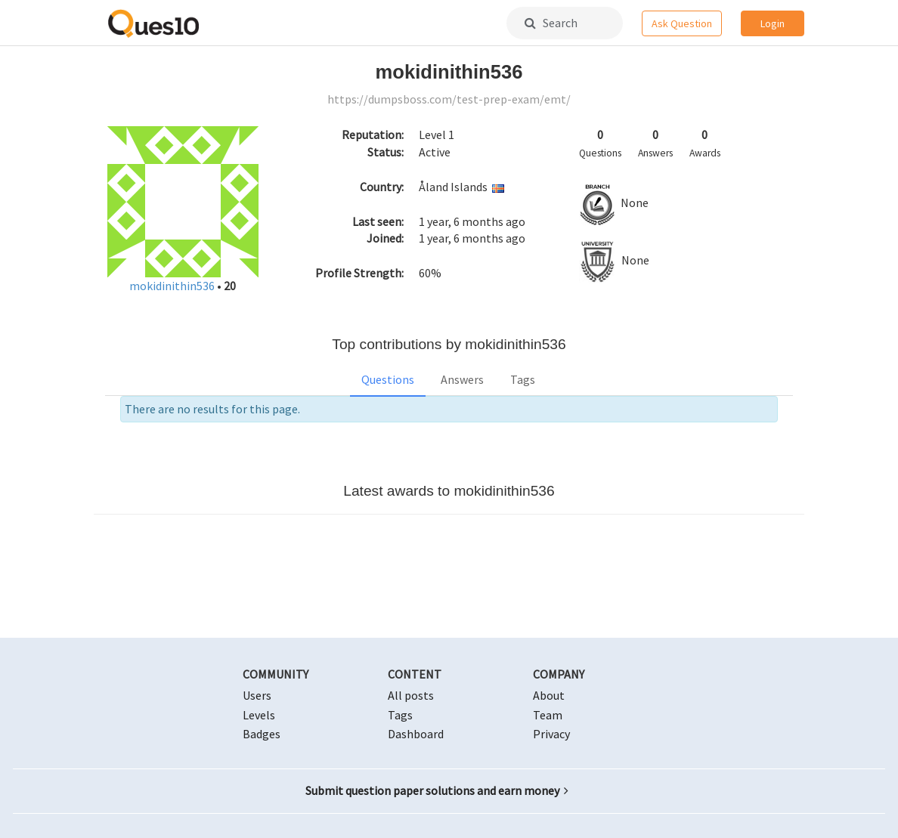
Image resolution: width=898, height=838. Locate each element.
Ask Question (682, 23)
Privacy (551, 733)
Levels (259, 714)
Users (257, 695)
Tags (522, 379)
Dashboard (416, 733)
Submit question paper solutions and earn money (436, 790)
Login (772, 23)
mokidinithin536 (173, 285)
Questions (387, 379)
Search (551, 22)
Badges (261, 733)
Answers (462, 379)
